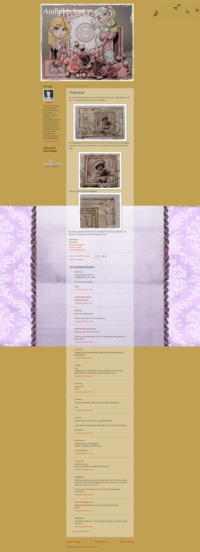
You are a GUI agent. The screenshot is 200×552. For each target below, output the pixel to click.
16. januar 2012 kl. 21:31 (84, 511)
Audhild (49, 102)
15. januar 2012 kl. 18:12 (84, 342)
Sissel (77, 383)
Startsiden (100, 541)
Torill (77, 399)
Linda (77, 349)
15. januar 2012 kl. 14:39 (84, 290)
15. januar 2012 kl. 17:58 (84, 321)
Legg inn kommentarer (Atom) (86, 547)
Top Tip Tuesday (75, 247)
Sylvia (77, 272)
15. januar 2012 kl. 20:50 (84, 376)
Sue (76, 365)
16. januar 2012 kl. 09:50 (84, 433)
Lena (74, 100)
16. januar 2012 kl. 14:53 (84, 495)
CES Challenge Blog (77, 250)
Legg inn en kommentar (80, 531)
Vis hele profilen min (50, 141)
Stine (77, 418)
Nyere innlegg (73, 541)
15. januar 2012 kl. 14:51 (84, 303)
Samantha (91, 485)
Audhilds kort (64, 11)
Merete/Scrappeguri (82, 502)
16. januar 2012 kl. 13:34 (84, 470)
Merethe (78, 440)
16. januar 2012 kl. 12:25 (84, 454)
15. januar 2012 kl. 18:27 (84, 358)
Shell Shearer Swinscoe (84, 329)
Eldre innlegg (127, 541)
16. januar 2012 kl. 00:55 (84, 410)
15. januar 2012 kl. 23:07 (84, 392)
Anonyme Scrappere (77, 245)
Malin (77, 310)
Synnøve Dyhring (81, 297)
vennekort (79, 259)
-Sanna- (78, 461)
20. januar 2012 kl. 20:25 (84, 527)
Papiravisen (73, 242)
